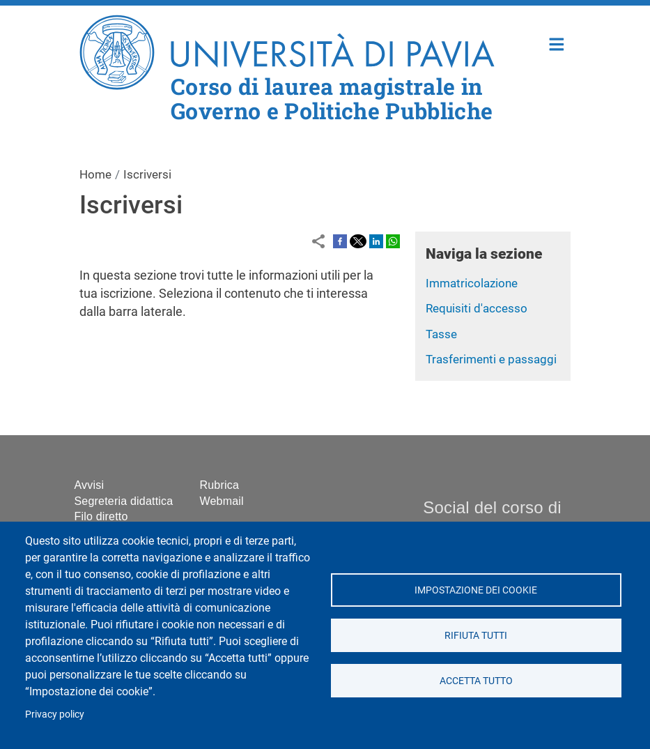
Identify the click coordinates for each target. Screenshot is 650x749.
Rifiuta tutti (475, 635)
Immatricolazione (472, 283)
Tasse (441, 334)
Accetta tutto (476, 680)
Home (557, 43)
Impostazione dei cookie (476, 590)
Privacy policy (54, 714)
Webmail (222, 501)
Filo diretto (101, 516)
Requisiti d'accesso (476, 308)
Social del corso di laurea (492, 517)
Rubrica (220, 485)
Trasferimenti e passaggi (491, 359)
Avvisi (90, 485)
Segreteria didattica (124, 501)
